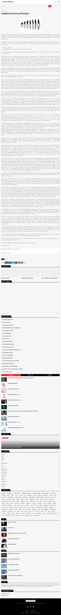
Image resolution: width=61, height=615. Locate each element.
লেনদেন (26, 511)
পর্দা (31, 505)
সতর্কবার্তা (53, 511)
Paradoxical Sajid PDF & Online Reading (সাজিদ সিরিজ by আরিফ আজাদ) (23, 411)
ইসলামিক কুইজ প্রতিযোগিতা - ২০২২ (14, 394)
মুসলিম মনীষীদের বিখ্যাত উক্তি (13, 405)
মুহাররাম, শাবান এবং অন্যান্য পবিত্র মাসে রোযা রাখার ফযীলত (12, 369)
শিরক (49, 511)
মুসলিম (39, 509)
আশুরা (34, 495)
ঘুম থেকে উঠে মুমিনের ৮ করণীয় (7, 352)
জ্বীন (37, 501)
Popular (11, 375)
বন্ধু (6, 507)
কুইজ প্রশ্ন (13, 499)
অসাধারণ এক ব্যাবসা (5, 338)
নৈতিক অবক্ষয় (9, 505)
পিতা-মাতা (35, 505)
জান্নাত (14, 501)
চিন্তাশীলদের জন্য (30, 470)
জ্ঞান (27, 501)
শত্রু (33, 511)
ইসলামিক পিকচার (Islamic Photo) (14, 400)
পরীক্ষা (23, 505)
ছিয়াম (10, 501)
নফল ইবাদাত (40, 503)
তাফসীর (3, 503)
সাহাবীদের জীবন (53, 513)
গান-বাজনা (42, 499)
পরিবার (19, 505)
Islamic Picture (17, 493)
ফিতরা (55, 505)
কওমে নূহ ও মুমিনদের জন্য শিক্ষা (7, 330)
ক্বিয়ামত (30, 467)
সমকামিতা (23, 513)
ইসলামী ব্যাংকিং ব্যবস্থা (40, 497)
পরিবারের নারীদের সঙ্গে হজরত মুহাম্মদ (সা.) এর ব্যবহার (17, 533)
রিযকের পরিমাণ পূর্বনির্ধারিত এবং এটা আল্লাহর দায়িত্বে (11, 328)
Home (2, 11)
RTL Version (37, 613)
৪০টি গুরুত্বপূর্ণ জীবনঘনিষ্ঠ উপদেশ (13, 570)
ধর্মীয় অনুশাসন (29, 503)
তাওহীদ (45, 501)
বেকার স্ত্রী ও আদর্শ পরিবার (6, 336)
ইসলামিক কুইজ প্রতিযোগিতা (12, 383)
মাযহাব (16, 509)
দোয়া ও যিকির (30, 474)
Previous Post (5, 313)
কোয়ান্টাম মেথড (31, 499)
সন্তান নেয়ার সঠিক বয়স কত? (7, 371)
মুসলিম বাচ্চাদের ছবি (53, 509)
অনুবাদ (30, 456)
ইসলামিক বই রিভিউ (18, 497)
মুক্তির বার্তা (28, 509)
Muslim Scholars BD (36, 493)
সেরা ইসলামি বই (8, 515)
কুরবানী (22, 499)
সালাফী (48, 513)
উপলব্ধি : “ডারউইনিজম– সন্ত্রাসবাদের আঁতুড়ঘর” (49, 278)
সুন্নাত (3, 515)
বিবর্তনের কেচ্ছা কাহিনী (5, 278)
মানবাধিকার (11, 509)
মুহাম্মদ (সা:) (10, 511)
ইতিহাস (51, 495)
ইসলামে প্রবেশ (47, 497)
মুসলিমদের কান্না (4, 511)
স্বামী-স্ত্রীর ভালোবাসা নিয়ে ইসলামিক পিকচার (9, 366)
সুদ (57, 513)
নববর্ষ (44, 503)
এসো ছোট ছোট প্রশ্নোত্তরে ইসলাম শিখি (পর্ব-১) (16, 427)
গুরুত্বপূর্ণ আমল (30, 469)
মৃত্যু (14, 511)
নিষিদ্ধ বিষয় (30, 479)
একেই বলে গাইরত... (11, 527)
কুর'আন (18, 499)
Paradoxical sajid (45, 493)
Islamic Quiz (30, 375)
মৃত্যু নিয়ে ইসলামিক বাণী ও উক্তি (13, 389)
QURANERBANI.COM (5, 593)
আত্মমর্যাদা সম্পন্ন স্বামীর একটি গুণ (13, 538)
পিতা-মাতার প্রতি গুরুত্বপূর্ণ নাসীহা (8, 344)
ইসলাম (55, 495)
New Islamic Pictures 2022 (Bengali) (11, 447)
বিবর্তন (6, 11)
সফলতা (13, 513)
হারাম (31, 515)
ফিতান (3, 507)
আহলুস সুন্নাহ (39, 495)
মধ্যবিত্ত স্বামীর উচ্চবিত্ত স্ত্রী (12, 544)
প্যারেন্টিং (40, 505)
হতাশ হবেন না (17, 515)
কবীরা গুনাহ (8, 499)
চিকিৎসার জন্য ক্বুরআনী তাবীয (7, 358)
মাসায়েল (20, 509)
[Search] (24, 6)
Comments (50, 375)
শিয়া (45, 511)
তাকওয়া (49, 501)
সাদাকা (33, 513)
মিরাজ (24, 509)
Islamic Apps (9, 493)
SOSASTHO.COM (4, 595)
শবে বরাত (37, 511)
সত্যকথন (30, 486)
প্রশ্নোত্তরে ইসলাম (30, 481)
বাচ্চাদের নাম (11, 507)
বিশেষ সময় (33, 507)
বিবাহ (29, 507)
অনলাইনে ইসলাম (52, 493)
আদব (30, 461)
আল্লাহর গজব (29, 495)
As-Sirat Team (33, 611)
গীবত (46, 499)
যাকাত (18, 511)
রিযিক (22, 511)
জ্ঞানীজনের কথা (30, 472)
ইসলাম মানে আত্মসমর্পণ (6, 322)
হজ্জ (12, 515)
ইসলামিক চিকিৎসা (10, 497)
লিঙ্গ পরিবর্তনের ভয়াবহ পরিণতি (7, 319)
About (26, 613)
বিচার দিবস (16, 507)
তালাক (7, 503)
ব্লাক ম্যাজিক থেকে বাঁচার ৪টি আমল (8, 363)
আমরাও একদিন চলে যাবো (6, 333)
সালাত (44, 513)
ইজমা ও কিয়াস (45, 495)
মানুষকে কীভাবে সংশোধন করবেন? (8, 325)
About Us (3, 493)
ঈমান (54, 497)
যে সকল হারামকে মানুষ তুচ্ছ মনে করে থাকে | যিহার (10, 360)
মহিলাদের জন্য (30, 485)
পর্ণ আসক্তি (27, 505)
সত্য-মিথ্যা (3, 513)
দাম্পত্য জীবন (16, 503)
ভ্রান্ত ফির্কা (30, 483)
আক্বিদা (30, 460)
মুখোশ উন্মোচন (34, 509)
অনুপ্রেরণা (30, 454)
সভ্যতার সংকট (18, 513)
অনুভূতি (30, 458)
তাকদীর (54, 501)
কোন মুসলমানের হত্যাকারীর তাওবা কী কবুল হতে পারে (11, 349)
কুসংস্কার (26, 499)
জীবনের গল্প (23, 501)
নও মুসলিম (34, 503)
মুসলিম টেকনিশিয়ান (45, 509)
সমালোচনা (28, 513)
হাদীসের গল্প (27, 515)
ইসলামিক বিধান (25, 497)
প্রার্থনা (51, 505)
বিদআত (21, 507)
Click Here (13, 249)
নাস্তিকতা (30, 477)
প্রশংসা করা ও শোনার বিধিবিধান (7, 355)
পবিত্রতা (15, 505)
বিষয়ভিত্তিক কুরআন (40, 507)
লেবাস (30, 511)
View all (58, 266)
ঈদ (51, 497)
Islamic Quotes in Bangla (26, 493)
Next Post (57, 313)
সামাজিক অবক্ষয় (38, 513)
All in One (31, 613)
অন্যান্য (16, 495)
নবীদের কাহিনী (30, 476)
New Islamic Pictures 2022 (8, 347)
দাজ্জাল (11, 503)
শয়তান (42, 511)
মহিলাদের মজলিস (4, 509)
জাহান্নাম (18, 501)
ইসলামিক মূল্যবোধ (30, 463)
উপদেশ (30, 465)
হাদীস (22, 515)
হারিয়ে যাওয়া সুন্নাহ (37, 515)
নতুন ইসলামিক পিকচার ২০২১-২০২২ (14, 422)
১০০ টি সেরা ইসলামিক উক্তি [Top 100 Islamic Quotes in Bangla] (20, 378)
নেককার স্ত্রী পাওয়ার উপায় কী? (7, 341)
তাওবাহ (41, 501)
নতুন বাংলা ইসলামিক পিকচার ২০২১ (14, 416)
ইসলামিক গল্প (4, 497)
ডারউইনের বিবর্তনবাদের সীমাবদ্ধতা (27, 278)
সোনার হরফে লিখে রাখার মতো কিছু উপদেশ (15, 575)
